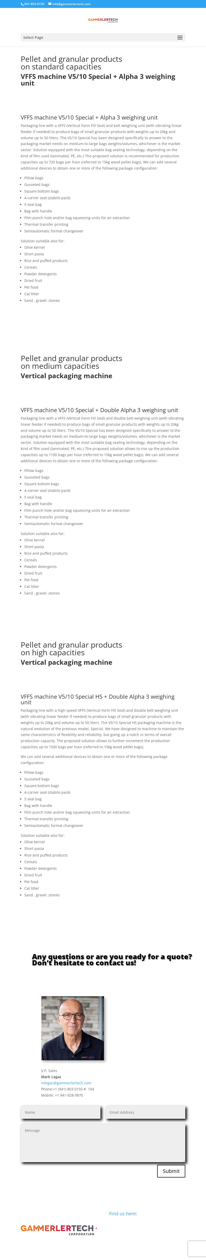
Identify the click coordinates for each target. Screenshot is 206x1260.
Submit (171, 1171)
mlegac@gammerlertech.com (66, 1082)
